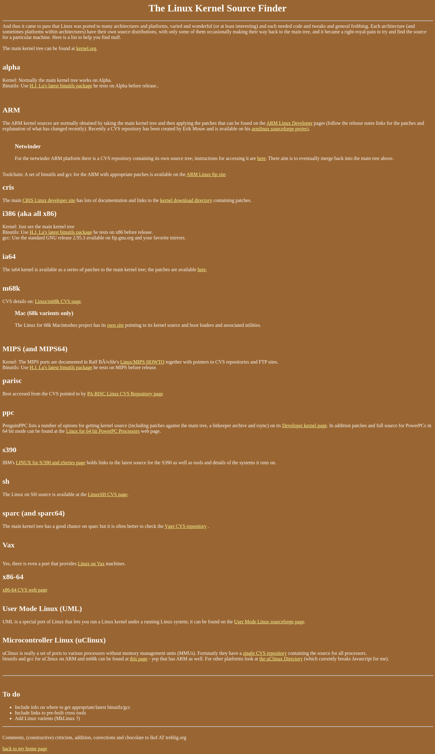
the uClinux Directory (281, 658)
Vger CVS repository (186, 526)
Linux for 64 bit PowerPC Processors (103, 431)
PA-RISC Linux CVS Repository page (125, 393)
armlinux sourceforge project (280, 128)
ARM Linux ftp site (206, 174)
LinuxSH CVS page (107, 494)
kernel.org (86, 48)
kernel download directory (186, 200)
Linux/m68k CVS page (58, 301)
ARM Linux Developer (290, 123)
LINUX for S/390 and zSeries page (50, 462)
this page (138, 658)
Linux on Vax (91, 563)
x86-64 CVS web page (24, 589)
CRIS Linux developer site (49, 200)
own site (115, 325)
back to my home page (24, 748)
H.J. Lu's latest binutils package (61, 85)
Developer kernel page (304, 425)
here (261, 158)
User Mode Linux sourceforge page (269, 621)
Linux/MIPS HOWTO (142, 361)
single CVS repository (265, 653)
